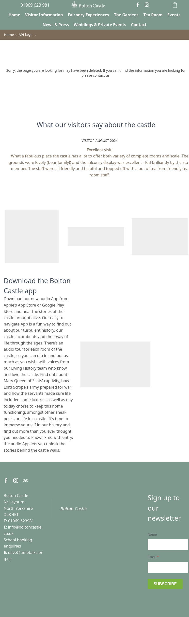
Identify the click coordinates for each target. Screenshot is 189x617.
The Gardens (126, 14)
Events (173, 14)
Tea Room (153, 14)
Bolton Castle (74, 509)
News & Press (56, 24)
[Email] (168, 567)
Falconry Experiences (88, 14)
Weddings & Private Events (100, 24)
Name (152, 534)
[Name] (168, 544)
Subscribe (165, 584)
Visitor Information (44, 14)
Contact (138, 24)
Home (14, 14)
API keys (25, 34)
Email (153, 557)
